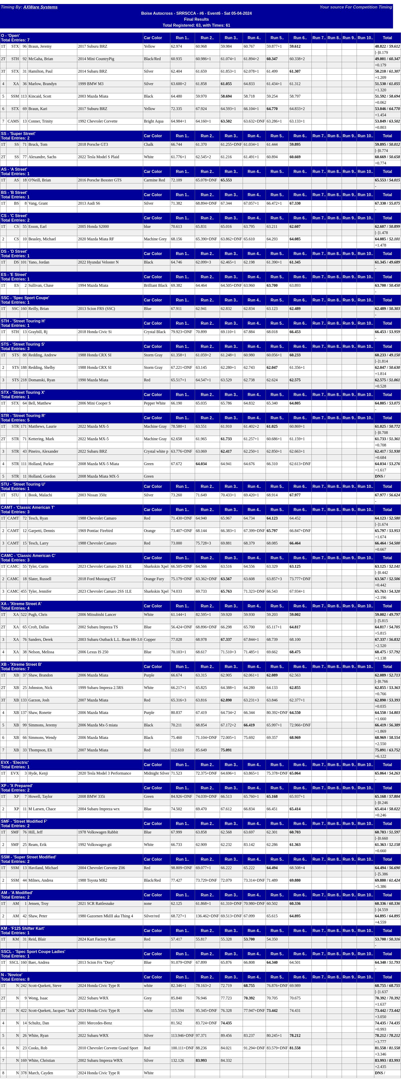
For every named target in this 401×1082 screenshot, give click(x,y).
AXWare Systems (40, 7)
